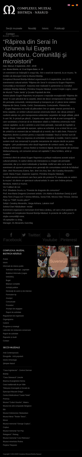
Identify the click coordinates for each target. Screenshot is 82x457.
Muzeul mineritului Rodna (13, 442)
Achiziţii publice (12, 287)
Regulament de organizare (13, 316)
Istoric (45, 28)
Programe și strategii (11, 326)
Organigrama (8, 319)
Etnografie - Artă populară (13, 356)
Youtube (49, 239)
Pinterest (68, 239)
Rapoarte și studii (10, 337)
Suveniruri (58, 261)
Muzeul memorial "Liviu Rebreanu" (16, 438)
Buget (8, 280)
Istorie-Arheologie (10, 360)
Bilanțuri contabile (13, 284)
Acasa (5, 259)
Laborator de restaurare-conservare (17, 330)
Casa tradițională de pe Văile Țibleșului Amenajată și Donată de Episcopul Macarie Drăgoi (16, 388)
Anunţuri (9, 298)
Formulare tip (11, 295)
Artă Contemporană (10, 353)
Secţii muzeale (14, 28)
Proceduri (9, 305)
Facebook (12, 239)
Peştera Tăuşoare (10, 445)
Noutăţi (32, 28)
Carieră (6, 323)
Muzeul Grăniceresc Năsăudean (15, 413)
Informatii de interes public (13, 266)
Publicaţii (60, 28)
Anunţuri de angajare (14, 309)
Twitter (34, 235)
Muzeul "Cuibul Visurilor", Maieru (16, 402)
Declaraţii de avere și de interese (19, 291)
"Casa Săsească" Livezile (13, 377)
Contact (10, 34)
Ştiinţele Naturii (9, 363)
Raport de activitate (13, 312)
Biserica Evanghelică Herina (14, 381)
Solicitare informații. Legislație (17, 270)
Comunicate (10, 302)
